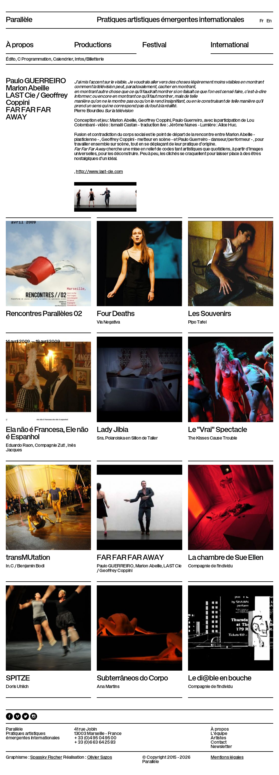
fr (262, 20)
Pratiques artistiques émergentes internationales (33, 735)
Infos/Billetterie (89, 58)
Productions (92, 43)
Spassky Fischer (46, 756)
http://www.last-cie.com (99, 171)
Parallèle (19, 18)
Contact (218, 742)
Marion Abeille (27, 87)
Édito (11, 58)
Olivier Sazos (99, 756)
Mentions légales (227, 756)
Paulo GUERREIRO (36, 79)
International (230, 43)
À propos (19, 43)
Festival (154, 43)
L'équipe (219, 733)
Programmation (36, 58)
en (269, 20)
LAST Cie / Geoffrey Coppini (37, 98)
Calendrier (63, 58)
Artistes (218, 737)
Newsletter (221, 746)
